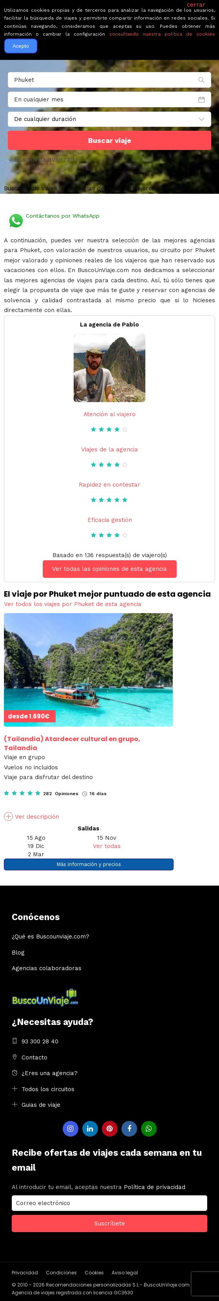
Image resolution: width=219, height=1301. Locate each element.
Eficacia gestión (109, 519)
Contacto (34, 1057)
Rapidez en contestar (109, 484)
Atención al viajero (109, 414)
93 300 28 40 (40, 1041)
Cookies (94, 1272)
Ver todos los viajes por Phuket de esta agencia (72, 604)
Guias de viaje (41, 1104)
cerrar (196, 4)
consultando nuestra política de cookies (162, 34)
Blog (18, 952)
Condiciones (61, 1272)
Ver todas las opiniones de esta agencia (109, 568)
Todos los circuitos (48, 1089)
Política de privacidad (154, 1187)
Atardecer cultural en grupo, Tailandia (72, 743)
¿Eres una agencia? (50, 1073)
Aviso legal (125, 1272)
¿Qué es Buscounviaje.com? (50, 936)
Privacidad (25, 1272)
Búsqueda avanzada (43, 159)
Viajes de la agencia (109, 449)
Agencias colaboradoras (46, 968)
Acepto (21, 46)
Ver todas (107, 846)
